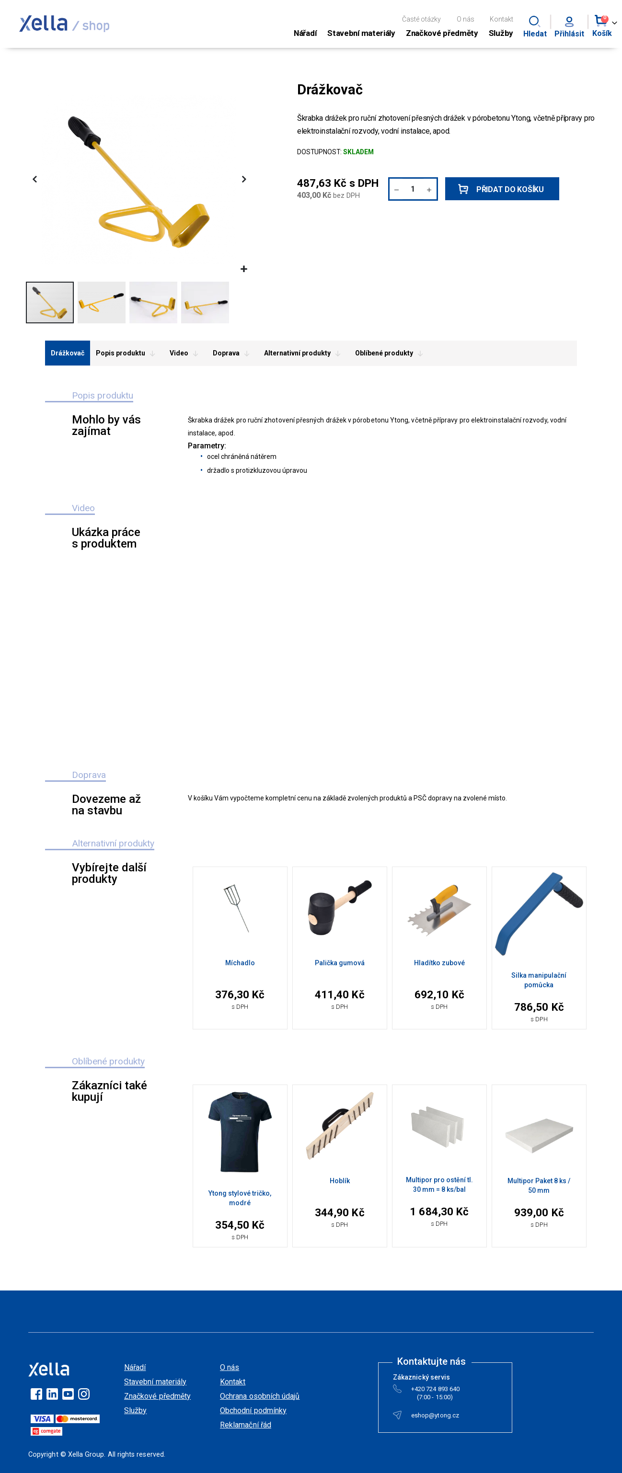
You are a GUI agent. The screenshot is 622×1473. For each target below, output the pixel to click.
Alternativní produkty (304, 353)
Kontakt (501, 19)
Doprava (233, 353)
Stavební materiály (155, 1381)
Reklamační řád (245, 1424)
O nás (465, 19)
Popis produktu (127, 353)
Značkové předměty (157, 1396)
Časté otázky (421, 19)
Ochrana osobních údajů (259, 1396)
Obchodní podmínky (253, 1410)
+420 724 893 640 (435, 1391)
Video (185, 353)
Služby (135, 1410)
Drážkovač (67, 353)
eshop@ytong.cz (435, 1417)
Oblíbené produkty (390, 353)
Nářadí (135, 1367)
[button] (243, 269)
